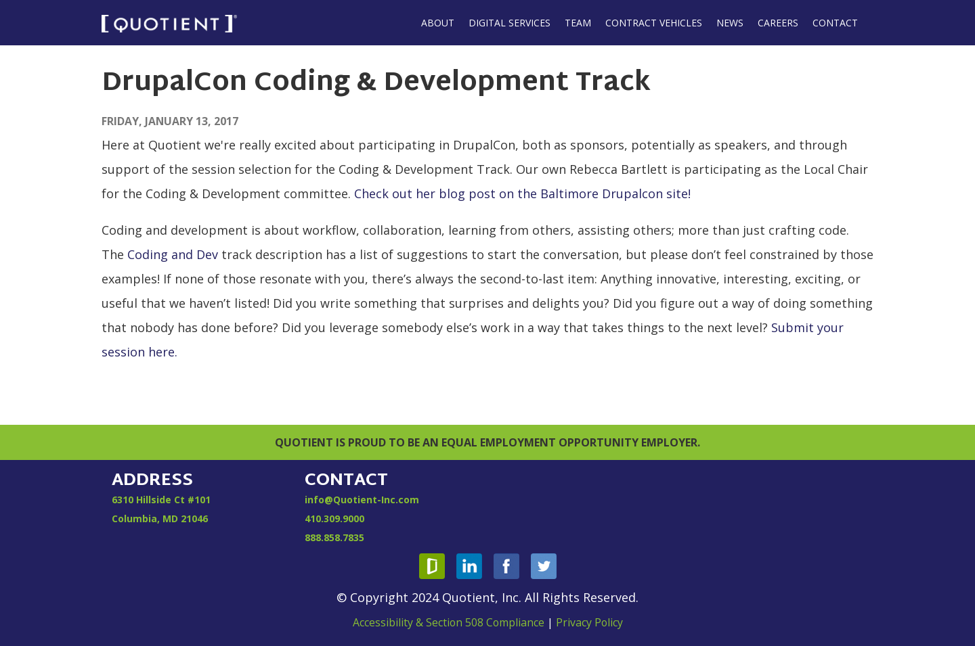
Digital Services (509, 22)
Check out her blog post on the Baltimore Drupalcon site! (522, 193)
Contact (835, 22)
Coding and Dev (172, 254)
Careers (778, 22)
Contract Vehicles (653, 22)
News (729, 22)
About (437, 22)
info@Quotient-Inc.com (362, 499)
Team (578, 22)
